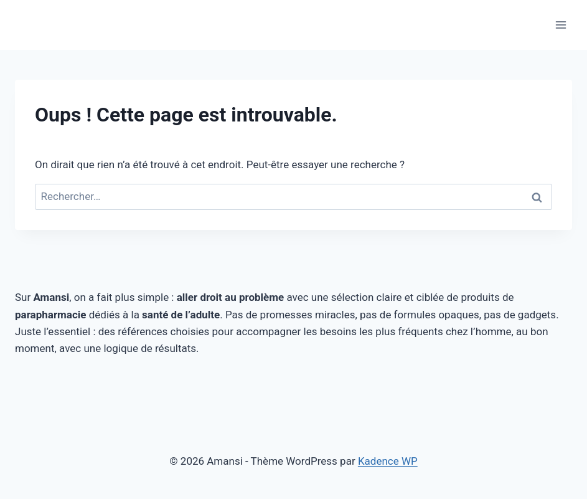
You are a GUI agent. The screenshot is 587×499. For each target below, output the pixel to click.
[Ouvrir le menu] (560, 24)
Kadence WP (388, 461)
